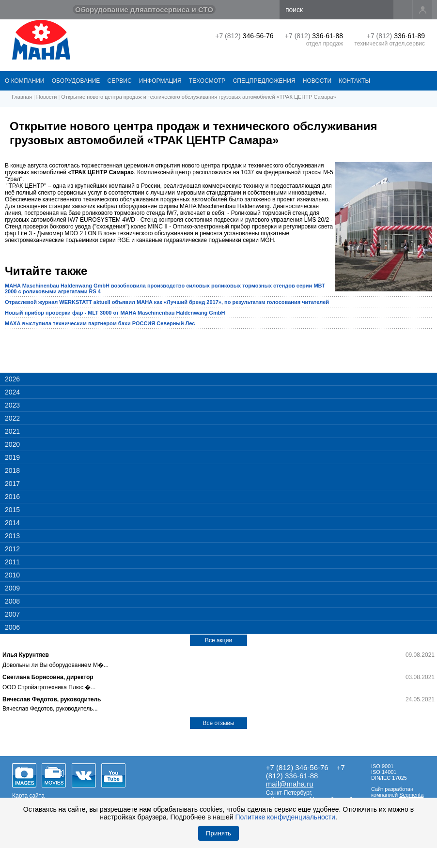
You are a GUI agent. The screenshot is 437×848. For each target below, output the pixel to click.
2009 (12, 588)
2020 (12, 444)
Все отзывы (218, 723)
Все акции (218, 640)
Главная (22, 97)
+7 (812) (244, 36)
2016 (12, 496)
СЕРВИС (120, 80)
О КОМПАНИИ (24, 80)
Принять (218, 833)
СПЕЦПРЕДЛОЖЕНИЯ (264, 80)
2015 (12, 510)
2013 (12, 536)
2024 (12, 392)
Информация (160, 80)
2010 (12, 575)
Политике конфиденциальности (285, 817)
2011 (12, 562)
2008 (12, 601)
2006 (12, 627)
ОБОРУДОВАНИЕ (76, 80)
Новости (46, 97)
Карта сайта (28, 795)
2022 (12, 418)
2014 (12, 523)
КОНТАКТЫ (354, 80)
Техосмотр (207, 80)
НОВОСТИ (317, 80)
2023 (12, 405)
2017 (12, 483)
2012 (12, 549)
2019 (12, 457)
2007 (12, 614)
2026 (12, 379)
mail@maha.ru (289, 784)
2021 (12, 431)
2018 (12, 470)
